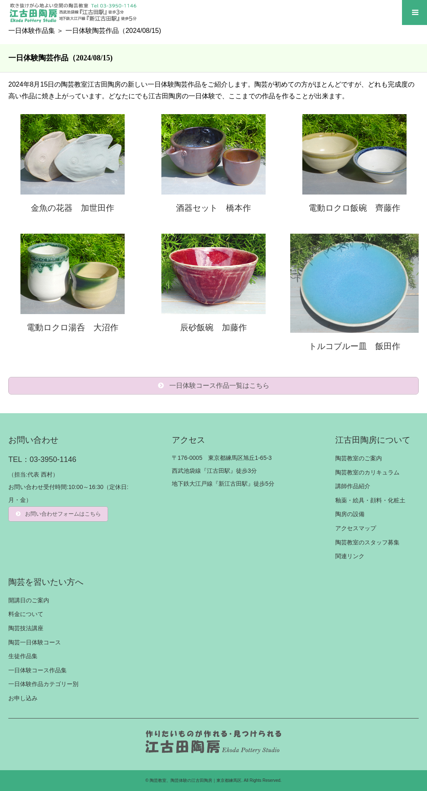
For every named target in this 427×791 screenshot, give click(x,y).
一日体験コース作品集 (37, 670)
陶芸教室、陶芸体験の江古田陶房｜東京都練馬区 (195, 780)
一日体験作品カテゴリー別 (43, 684)
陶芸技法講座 (25, 628)
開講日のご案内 (28, 600)
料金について (25, 614)
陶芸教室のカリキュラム (367, 472)
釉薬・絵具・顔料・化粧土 (370, 500)
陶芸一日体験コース (34, 642)
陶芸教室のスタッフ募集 (367, 542)
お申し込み (23, 698)
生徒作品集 (23, 656)
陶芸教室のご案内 (358, 458)
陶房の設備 (349, 514)
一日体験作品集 (31, 30)
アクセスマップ (355, 528)
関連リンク (349, 556)
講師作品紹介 (352, 486)
